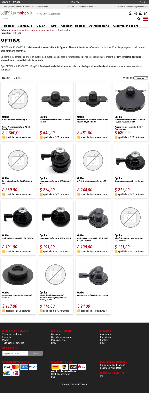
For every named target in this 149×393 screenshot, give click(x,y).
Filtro (53, 25)
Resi (53, 376)
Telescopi (8, 25)
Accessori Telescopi (73, 25)
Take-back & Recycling (13, 342)
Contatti (104, 340)
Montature (25, 25)
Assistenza (105, 334)
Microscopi (17, 30)
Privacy (5, 340)
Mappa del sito (58, 340)
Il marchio (7, 337)
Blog (102, 342)
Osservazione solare (125, 25)
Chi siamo (56, 334)
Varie (53, 30)
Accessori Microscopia (36, 30)
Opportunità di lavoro (61, 337)
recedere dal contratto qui (63, 371)
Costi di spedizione (60, 374)
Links (53, 342)
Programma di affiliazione (112, 365)
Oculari (40, 25)
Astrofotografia (99, 25)
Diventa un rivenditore (110, 367)
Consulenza (105, 337)
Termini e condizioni (12, 334)
